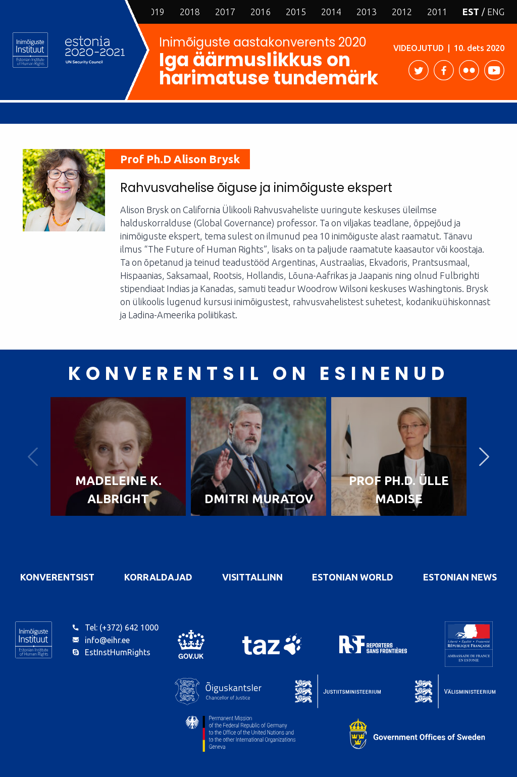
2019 (154, 12)
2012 (402, 12)
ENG (495, 12)
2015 (296, 12)
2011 (437, 12)
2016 (260, 12)
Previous (32, 456)
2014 (331, 12)
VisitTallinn (252, 577)
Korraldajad (158, 577)
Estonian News (460, 577)
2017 (225, 12)
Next (484, 456)
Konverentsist (57, 577)
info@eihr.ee (107, 640)
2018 (190, 12)
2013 (366, 12)
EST (470, 12)
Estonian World (352, 577)
